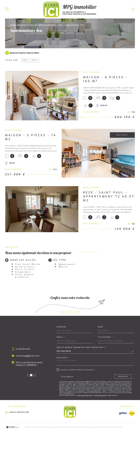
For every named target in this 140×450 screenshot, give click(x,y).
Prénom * (62, 340)
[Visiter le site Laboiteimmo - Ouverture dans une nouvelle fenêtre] (12, 441)
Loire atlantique (72, 38)
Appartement (66, 277)
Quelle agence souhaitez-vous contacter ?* (81, 361)
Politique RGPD (111, 440)
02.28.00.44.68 (23, 362)
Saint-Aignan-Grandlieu (25, 289)
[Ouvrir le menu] (133, 9)
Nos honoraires (68, 440)
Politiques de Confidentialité (85, 408)
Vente (60, 38)
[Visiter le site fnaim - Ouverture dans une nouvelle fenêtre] (132, 426)
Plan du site (78, 440)
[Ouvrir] (7, 9)
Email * (61, 350)
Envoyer (123, 390)
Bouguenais (23, 285)
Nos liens (103, 440)
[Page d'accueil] (70, 9)
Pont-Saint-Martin (28, 277)
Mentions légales (88, 440)
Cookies (119, 440)
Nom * (101, 340)
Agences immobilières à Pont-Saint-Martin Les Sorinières (33, 38)
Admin (97, 440)
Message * (63, 371)
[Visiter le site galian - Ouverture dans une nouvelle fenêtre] (123, 426)
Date (35, 74)
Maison (63, 280)
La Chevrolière (25, 280)
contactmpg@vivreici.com (27, 369)
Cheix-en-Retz (24, 282)
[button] (28, 388)
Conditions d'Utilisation (100, 408)
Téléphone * (105, 350)
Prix (25, 74)
